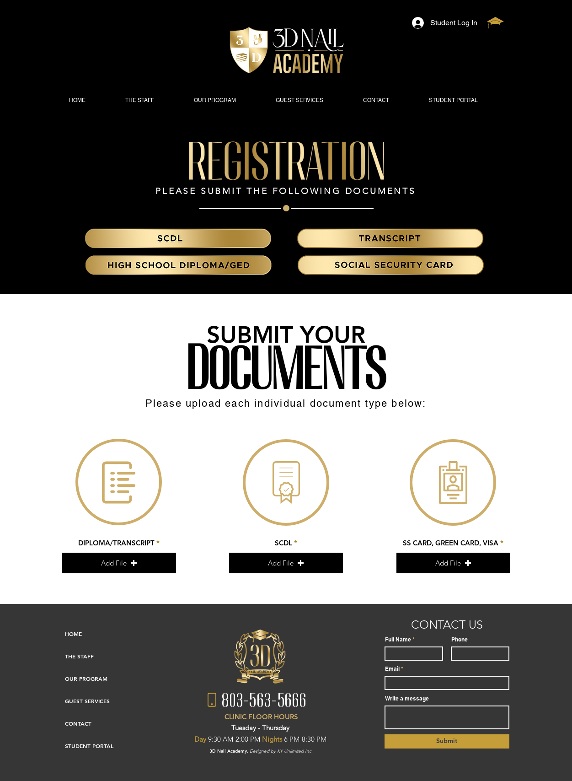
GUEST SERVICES (87, 701)
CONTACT (78, 723)
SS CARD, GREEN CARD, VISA (450, 542)
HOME (73, 633)
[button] (119, 563)
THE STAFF (79, 656)
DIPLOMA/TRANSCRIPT (116, 542)
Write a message (407, 698)
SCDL (283, 542)
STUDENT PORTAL (89, 745)
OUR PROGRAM (86, 678)
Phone (459, 639)
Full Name (398, 639)
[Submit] (447, 741)
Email (392, 669)
